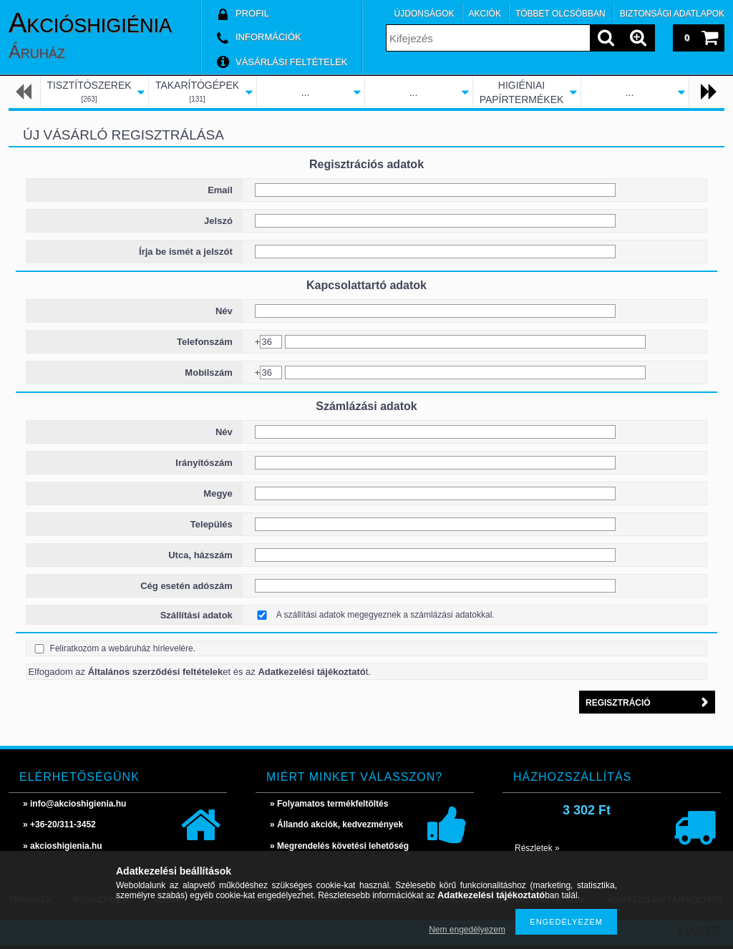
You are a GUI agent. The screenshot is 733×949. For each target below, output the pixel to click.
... (305, 92)
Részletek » (537, 848)
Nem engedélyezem (467, 930)
